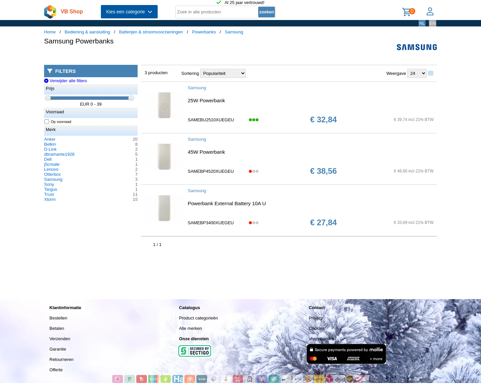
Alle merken (190, 328)
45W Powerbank (206, 152)
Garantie (57, 349)
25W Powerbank (206, 100)
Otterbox (52, 174)
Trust (49, 194)
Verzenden (59, 338)
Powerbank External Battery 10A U (227, 203)
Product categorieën (198, 317)
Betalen (56, 328)
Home (50, 31)
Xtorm (50, 199)
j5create (51, 164)
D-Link (50, 149)
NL (422, 23)
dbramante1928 (59, 154)
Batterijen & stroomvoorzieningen (151, 31)
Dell (47, 159)
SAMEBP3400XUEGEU (211, 222)
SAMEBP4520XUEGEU (211, 171)
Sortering (190, 73)
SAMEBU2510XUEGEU (211, 119)
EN (433, 23)
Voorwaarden (321, 338)
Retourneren (61, 359)
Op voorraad (58, 122)
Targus (50, 189)
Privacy (316, 317)
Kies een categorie (129, 11)
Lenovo (51, 169)
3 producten (156, 72)
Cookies (316, 328)
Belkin (50, 144)
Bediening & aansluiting (87, 31)
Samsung (234, 31)
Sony (49, 184)
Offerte (56, 369)
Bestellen (58, 317)
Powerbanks (204, 31)
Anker (49, 139)
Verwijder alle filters (65, 80)
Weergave (396, 73)
